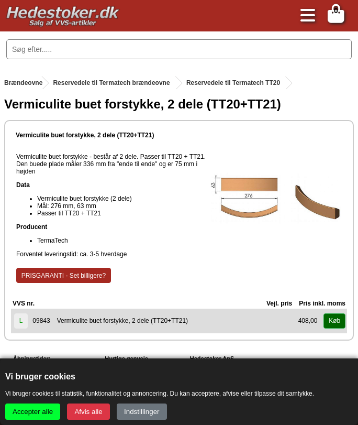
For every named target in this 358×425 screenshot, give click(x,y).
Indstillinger (141, 412)
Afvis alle (88, 412)
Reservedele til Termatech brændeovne (111, 82)
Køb (334, 320)
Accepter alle (33, 412)
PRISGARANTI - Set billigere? (63, 275)
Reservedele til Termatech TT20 (233, 82)
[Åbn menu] (305, 16)
